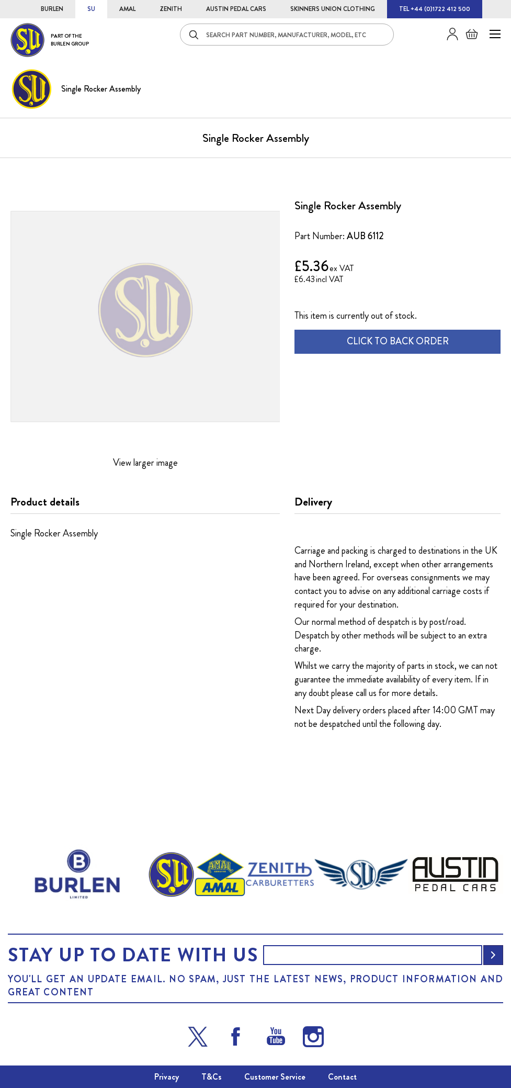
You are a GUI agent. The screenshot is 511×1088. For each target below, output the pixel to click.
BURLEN (52, 9)
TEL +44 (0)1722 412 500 (434, 9)
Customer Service (274, 1077)
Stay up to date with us (133, 955)
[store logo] (49, 40)
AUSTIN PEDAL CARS (236, 9)
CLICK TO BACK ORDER (398, 341)
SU (91, 9)
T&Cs (211, 1077)
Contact (342, 1077)
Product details (45, 502)
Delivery (313, 502)
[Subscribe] (493, 955)
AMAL (127, 9)
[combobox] (287, 35)
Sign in (448, 34)
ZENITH (171, 9)
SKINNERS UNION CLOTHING (332, 9)
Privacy (166, 1077)
